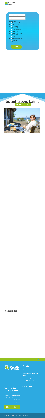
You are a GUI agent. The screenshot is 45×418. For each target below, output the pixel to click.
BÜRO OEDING (10, 415)
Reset (16, 47)
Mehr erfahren (12, 407)
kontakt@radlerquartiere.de (29, 380)
